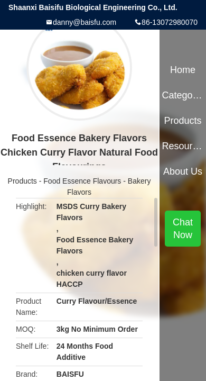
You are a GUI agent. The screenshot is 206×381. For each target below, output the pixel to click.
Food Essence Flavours (82, 181)
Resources (182, 146)
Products (22, 181)
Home (182, 70)
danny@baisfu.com (84, 22)
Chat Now (183, 228)
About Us (182, 171)
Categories (182, 95)
